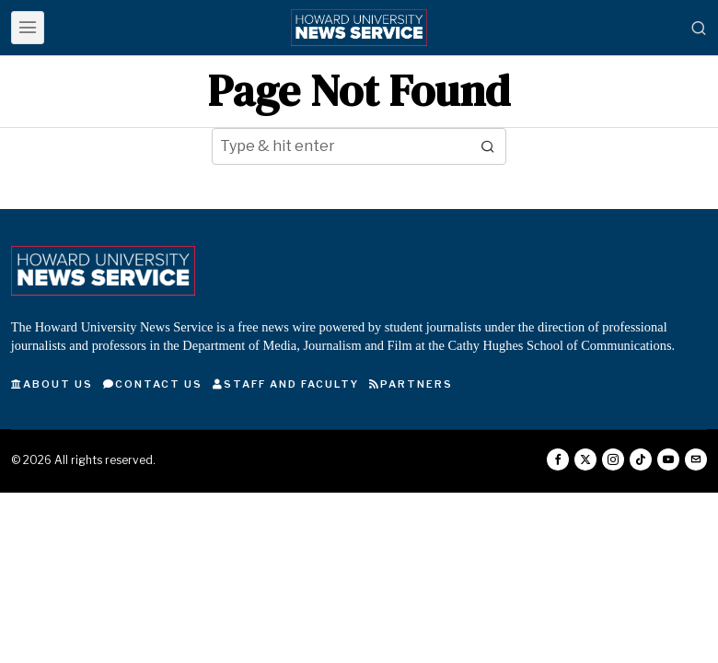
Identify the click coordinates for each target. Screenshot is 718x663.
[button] (487, 146)
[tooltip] (558, 459)
